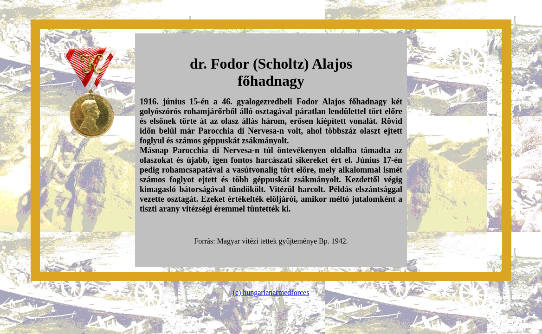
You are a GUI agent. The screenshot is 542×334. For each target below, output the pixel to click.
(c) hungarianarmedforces (271, 292)
